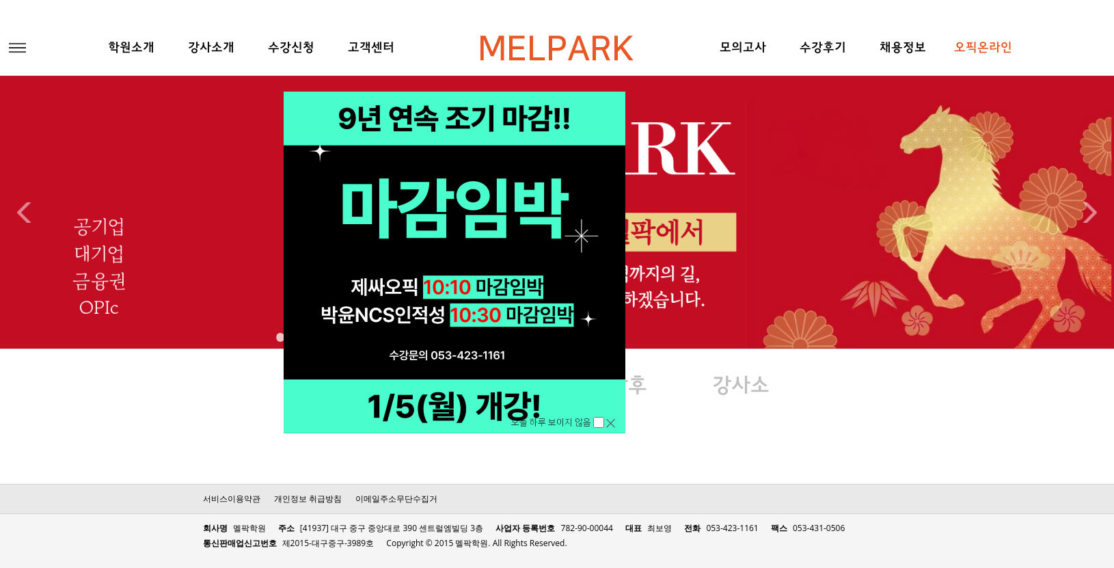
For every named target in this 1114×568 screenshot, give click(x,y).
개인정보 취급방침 (308, 498)
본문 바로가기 (0, 0)
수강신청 (291, 48)
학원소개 (131, 48)
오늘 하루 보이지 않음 (552, 422)
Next (1090, 212)
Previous (24, 212)
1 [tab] (278, 335)
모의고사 (743, 48)
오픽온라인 (983, 48)
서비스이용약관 (231, 498)
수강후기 (823, 48)
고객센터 (371, 48)
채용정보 (903, 48)
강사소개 (211, 48)
